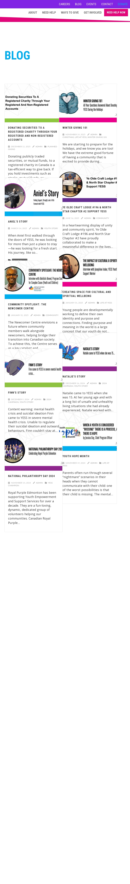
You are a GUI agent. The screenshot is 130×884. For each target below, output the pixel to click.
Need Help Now (116, 12)
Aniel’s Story (18, 236)
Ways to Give (70, 12)
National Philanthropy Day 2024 (31, 530)
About (32, 12)
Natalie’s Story (82, 415)
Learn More (14, 701)
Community (111, 230)
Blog (78, 4)
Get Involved (93, 12)
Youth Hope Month (84, 507)
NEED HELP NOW (112, 822)
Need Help (49, 12)
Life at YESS (89, 137)
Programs (41, 823)
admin (39, 146)
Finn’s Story (17, 434)
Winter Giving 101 (83, 127)
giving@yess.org (26, 689)
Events (91, 4)
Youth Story (51, 243)
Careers (64, 4)
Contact (107, 4)
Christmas (76, 137)
